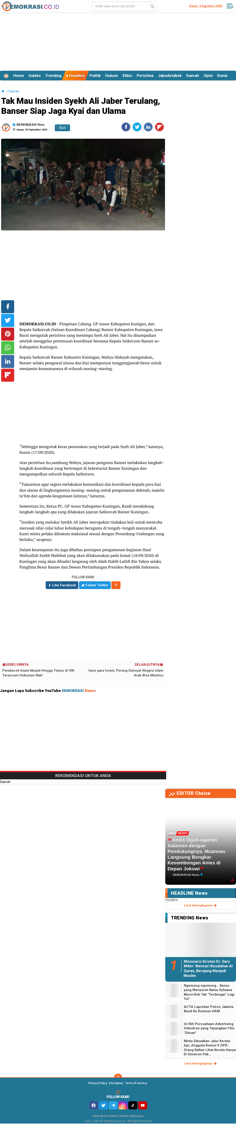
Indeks (35, 75)
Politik (95, 75)
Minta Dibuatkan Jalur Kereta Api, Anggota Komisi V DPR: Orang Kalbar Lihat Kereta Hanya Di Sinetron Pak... (210, 1048)
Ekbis (127, 75)
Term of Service (136, 1083)
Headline (75, 75)
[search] (124, 6)
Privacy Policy (97, 1083)
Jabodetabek (170, 75)
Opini (208, 75)
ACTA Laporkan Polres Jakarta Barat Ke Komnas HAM (208, 1009)
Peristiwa (145, 75)
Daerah (192, 75)
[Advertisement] (118, 40)
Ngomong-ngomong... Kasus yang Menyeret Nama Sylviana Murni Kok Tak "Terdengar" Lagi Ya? (209, 992)
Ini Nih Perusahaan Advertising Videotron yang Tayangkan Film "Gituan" (209, 1028)
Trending (53, 75)
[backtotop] (118, 1078)
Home (18, 75)
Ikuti (62, 128)
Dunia (222, 75)
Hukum (111, 75)
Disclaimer (116, 1083)
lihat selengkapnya (201, 905)
